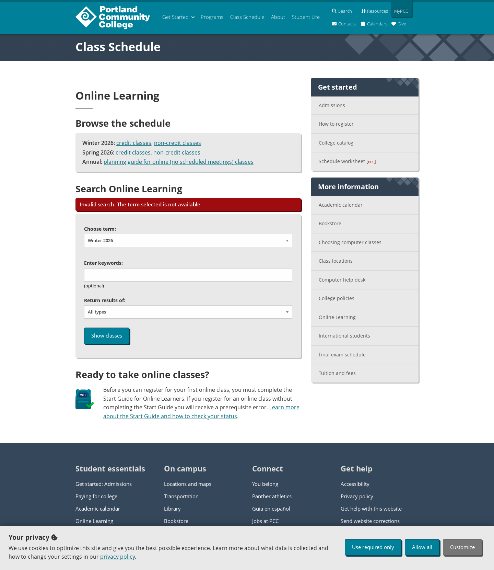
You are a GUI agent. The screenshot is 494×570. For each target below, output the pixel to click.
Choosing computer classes (350, 242)
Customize (462, 547)
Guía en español (271, 508)
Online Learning (337, 317)
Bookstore (330, 223)
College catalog (336, 142)
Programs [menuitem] (212, 16)
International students (344, 335)
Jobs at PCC (265, 520)
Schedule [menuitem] (247, 16)
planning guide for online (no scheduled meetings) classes (179, 162)
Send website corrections (370, 520)
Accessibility (355, 483)
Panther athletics (272, 496)
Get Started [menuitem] (175, 16)
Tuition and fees (337, 373)
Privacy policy (357, 496)
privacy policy (117, 556)
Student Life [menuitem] (306, 16)
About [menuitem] (278, 16)
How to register (336, 124)
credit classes (133, 143)
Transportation (181, 496)
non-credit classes (177, 143)
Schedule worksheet (347, 161)
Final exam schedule (342, 354)
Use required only (373, 547)
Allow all (422, 547)
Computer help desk (342, 279)
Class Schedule (118, 47)
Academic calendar (341, 205)
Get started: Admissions (103, 483)
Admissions (332, 105)
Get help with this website (371, 508)
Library (172, 508)
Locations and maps (187, 483)
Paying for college (96, 496)
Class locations (336, 261)
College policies (336, 298)
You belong (265, 483)
